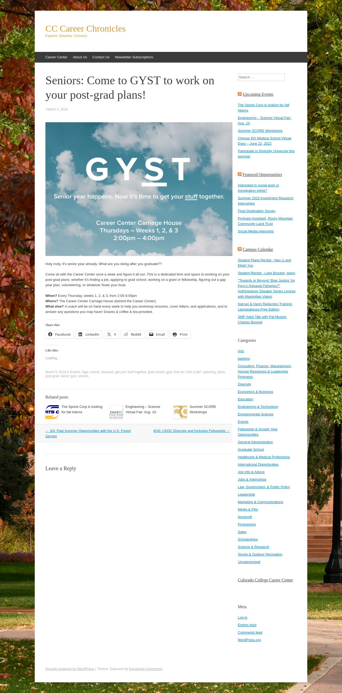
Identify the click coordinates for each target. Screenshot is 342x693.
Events (75, 372)
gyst (169, 372)
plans (221, 372)
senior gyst (68, 376)
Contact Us (101, 57)
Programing (247, 524)
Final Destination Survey (256, 211)
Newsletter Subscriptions (134, 57)
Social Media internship (256, 231)
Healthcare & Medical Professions (264, 457)
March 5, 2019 (57, 109)
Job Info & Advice (251, 472)
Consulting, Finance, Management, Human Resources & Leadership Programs (265, 371)
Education (245, 399)
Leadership (246, 494)
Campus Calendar (258, 249)
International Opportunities (258, 464)
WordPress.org (249, 640)
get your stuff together (130, 372)
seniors (83, 376)
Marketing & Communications (260, 502)
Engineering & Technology (258, 407)
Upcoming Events (258, 94)
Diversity (244, 384)
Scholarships (248, 539)
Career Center (56, 57)
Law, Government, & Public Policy (264, 487)
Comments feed (250, 632)
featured (107, 372)
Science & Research (253, 547)
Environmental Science (255, 414)
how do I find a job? (188, 372)
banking (244, 359)
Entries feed (247, 625)
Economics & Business (255, 392)
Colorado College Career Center (265, 580)
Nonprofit (245, 517)
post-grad (52, 376)
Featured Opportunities (262, 174)
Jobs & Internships (252, 479)
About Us (80, 57)
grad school (156, 372)
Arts (241, 351)
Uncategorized (249, 562)
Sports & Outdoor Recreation (260, 554)
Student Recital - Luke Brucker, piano (266, 273)
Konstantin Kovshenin (146, 669)
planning (209, 372)
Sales (242, 532)
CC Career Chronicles (85, 28)
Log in (242, 617)
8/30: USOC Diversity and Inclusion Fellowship (192, 431)
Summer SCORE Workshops (260, 131)
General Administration (255, 442)
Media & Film (248, 509)
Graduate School (251, 449)
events (95, 372)
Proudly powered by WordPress (69, 669)
